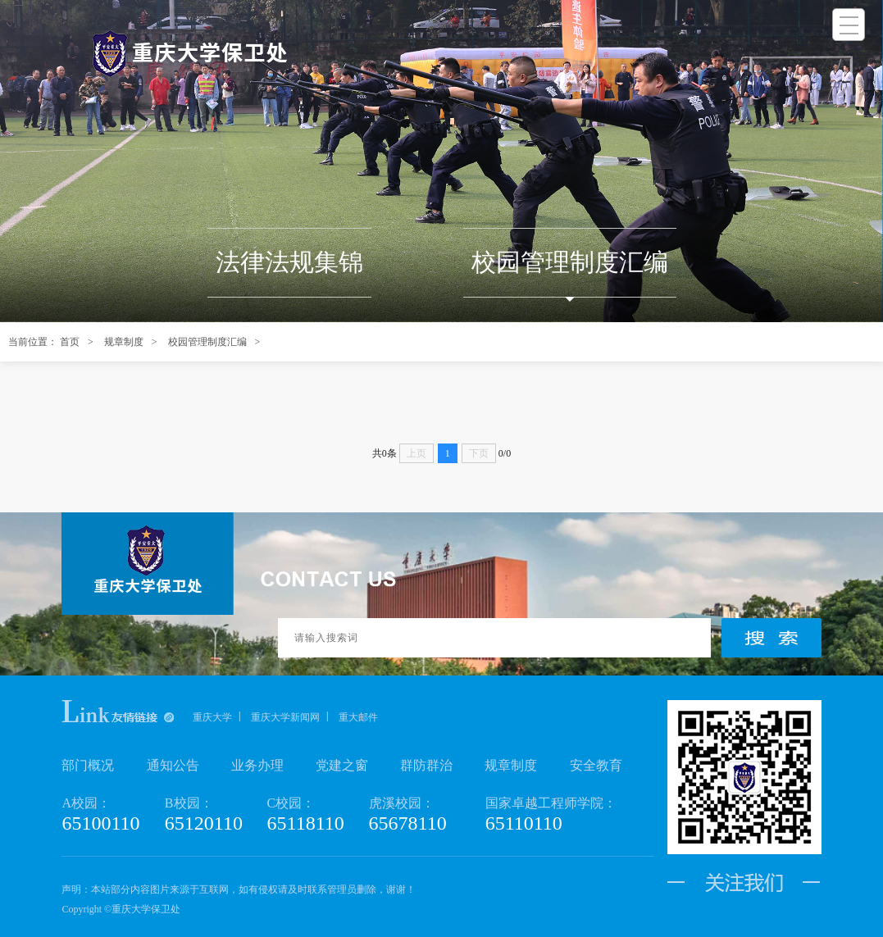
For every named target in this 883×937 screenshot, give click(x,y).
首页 (70, 342)
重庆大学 (212, 717)
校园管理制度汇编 (569, 261)
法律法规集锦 (289, 261)
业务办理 (257, 765)
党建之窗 (342, 765)
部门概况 (87, 765)
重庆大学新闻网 (285, 717)
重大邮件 (358, 717)
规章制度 (123, 342)
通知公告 (173, 765)
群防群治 (426, 765)
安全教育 (596, 765)
